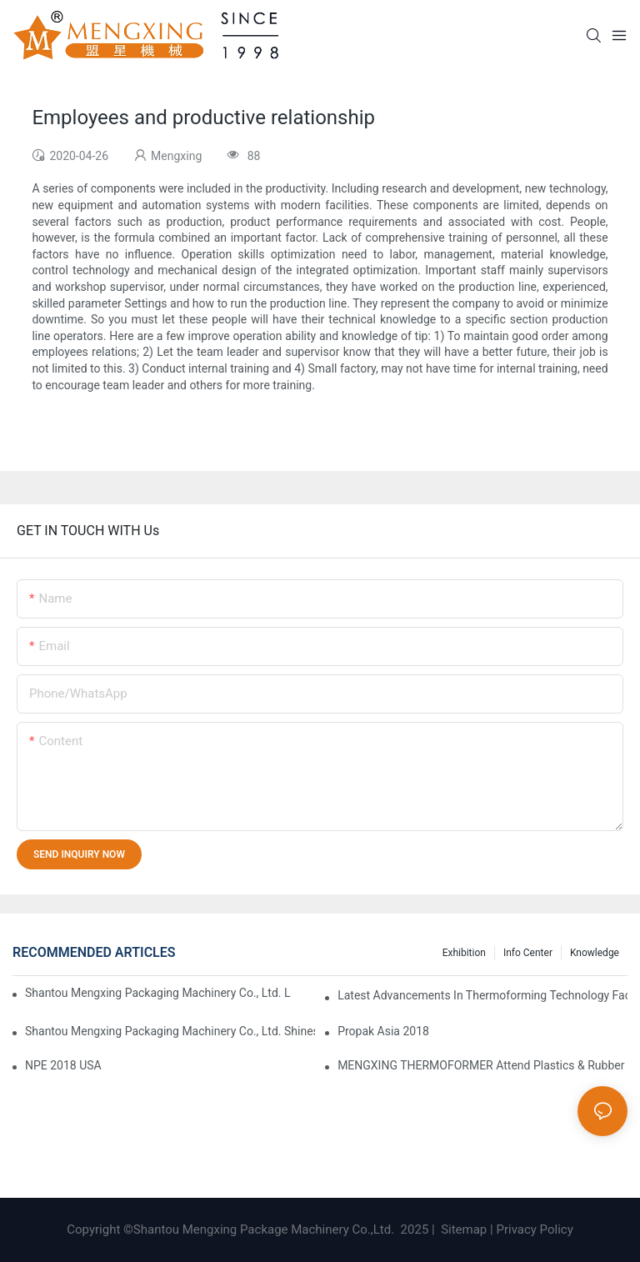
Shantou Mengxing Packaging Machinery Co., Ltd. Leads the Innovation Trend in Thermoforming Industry (158, 992)
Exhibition (464, 953)
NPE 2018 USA (63, 1065)
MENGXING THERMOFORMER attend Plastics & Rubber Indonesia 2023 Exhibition (483, 1065)
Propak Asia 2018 (383, 1031)
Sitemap (462, 1229)
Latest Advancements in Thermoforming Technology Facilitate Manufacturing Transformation (483, 995)
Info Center (527, 953)
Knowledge (594, 953)
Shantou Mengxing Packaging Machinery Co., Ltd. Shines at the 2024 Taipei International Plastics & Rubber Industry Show (170, 1031)
